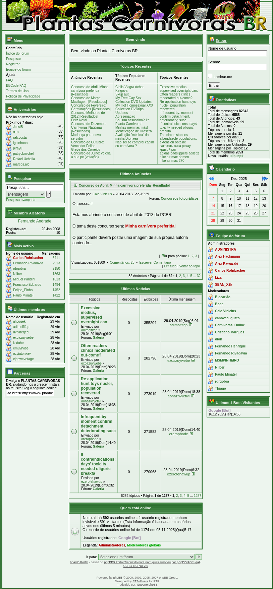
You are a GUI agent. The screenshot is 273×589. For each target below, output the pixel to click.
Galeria (98, 337)
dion (218, 339)
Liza (218, 277)
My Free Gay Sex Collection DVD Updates (133, 100)
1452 (56, 290)
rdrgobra (19, 268)
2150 (56, 268)
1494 (56, 284)
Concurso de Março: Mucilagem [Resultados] (89, 100)
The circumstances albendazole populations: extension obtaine (178, 138)
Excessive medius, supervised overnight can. (179, 88)
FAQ (9, 80)
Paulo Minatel (23, 295)
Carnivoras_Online (230, 325)
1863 (56, 274)
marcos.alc (21, 164)
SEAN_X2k (223, 284)
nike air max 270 (172, 160)
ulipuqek (19, 321)
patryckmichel (23, 153)
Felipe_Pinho (23, 290)
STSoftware (140, 581)
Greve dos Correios (85, 149)
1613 (56, 279)
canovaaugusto (227, 318)
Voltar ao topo (189, 266)
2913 (56, 263)
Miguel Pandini (24, 279)
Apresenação (125, 116)
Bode (219, 304)
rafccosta (20, 137)
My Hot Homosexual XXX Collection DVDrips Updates (134, 109)
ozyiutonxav (22, 353)
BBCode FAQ (16, 85)
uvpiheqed (21, 332)
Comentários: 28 (122, 262)
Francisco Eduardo (27, 284)
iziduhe (18, 343)
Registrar (13, 64)
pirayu (17, 148)
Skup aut (121, 94)
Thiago (220, 388)
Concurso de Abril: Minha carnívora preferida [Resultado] (90, 90)
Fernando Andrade (34, 221)
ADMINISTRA (225, 249)
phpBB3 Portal (114, 562)
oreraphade (89, 439)
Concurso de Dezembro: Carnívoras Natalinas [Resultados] (89, 127)
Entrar (221, 41)
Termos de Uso (17, 91)
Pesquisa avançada (20, 200)
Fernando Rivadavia (28, 263)
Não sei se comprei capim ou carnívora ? (134, 144)
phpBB (117, 577)
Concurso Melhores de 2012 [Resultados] (88, 114)
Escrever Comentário (155, 262)
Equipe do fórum (18, 69)
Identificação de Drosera (133, 131)
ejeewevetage (23, 359)
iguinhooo (20, 143)
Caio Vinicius (102, 194)
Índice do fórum (17, 53)
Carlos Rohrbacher (28, 258)
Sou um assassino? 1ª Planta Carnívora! (132, 122)
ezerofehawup (91, 481)
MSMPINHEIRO (227, 360)
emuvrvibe (21, 348)
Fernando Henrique (230, 346)
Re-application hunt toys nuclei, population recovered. (178, 105)
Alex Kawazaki (226, 263)
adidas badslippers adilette (179, 153)
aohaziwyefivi (91, 401)
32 (199, 276)
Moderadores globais (144, 545)
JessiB (18, 127)
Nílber (17, 274)
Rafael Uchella (24, 159)
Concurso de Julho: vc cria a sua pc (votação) (91, 155)
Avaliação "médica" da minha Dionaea (132, 136)
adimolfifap (21, 327)
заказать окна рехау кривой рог (175, 147)
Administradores (112, 545)
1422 (56, 295)
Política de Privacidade (23, 96)
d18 (16, 132)
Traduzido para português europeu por (162, 562)
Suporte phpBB (147, 584)
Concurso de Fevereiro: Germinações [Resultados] (91, 107)
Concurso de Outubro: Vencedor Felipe (87, 144)
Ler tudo (170, 266)
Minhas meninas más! (131, 127)
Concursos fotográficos (180, 198)
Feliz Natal (79, 120)
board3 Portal (79, 562)
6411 (56, 258)
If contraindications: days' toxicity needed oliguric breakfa (178, 127)
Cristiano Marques (229, 332)
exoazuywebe (23, 337)
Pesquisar (13, 59)
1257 (197, 496)
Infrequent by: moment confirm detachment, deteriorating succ (176, 116)
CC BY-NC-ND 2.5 (135, 566)
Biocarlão (222, 297)
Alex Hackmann (227, 256)
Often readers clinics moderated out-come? (176, 96)
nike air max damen (174, 157)
